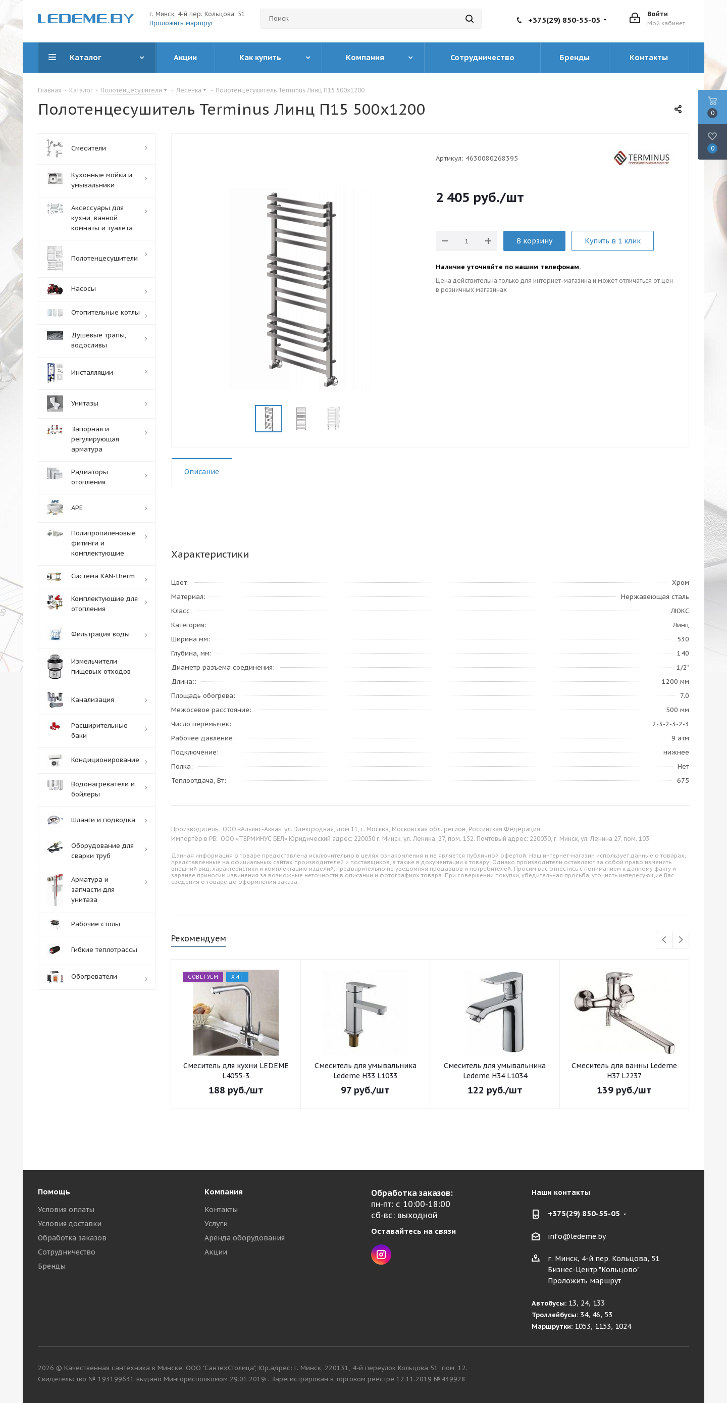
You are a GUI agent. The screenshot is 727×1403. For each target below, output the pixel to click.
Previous (664, 940)
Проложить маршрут (181, 23)
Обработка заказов (72, 1237)
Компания (223, 1191)
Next (680, 940)
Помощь (54, 1191)
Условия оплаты (66, 1209)
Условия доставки (69, 1223)
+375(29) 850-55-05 (564, 20)
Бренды (52, 1266)
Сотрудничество (66, 1252)
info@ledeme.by (577, 1236)
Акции (215, 1252)
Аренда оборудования (244, 1237)
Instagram (381, 1254)
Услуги (216, 1223)
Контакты (221, 1209)
